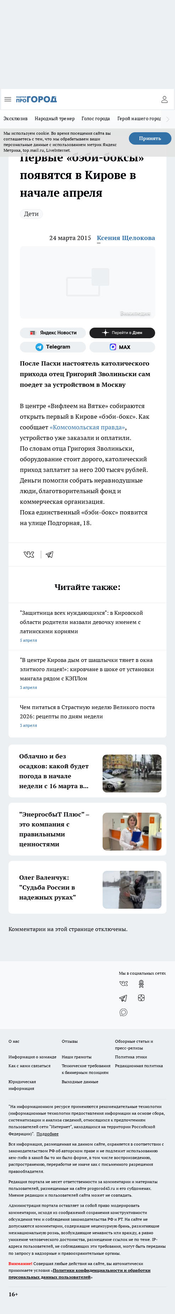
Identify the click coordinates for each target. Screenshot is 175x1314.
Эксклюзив (16, 118)
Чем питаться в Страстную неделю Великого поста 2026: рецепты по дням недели (87, 716)
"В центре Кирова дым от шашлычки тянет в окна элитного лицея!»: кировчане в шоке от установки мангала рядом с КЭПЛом (87, 674)
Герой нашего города (141, 118)
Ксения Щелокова (126, 238)
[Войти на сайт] (164, 99)
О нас (14, 1041)
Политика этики (131, 1056)
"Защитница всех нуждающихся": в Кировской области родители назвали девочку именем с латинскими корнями (87, 627)
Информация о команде (32, 1056)
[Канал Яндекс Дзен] (122, 333)
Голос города (96, 118)
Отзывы (70, 1041)
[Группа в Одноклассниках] (141, 984)
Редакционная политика (139, 1065)
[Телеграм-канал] (53, 347)
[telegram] (52, 554)
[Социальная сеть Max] (122, 347)
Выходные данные (80, 1081)
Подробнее (48, 1133)
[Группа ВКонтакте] (123, 984)
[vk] (29, 554)
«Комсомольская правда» (87, 427)
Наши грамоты (77, 1056)
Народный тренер (55, 118)
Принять (150, 138)
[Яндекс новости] (53, 333)
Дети (31, 214)
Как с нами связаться (29, 1065)
